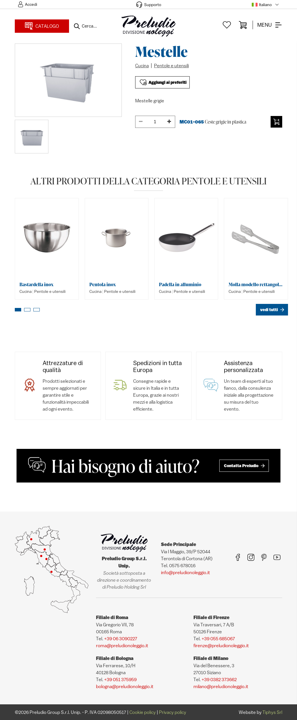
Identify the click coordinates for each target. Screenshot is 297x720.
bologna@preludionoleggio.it (124, 686)
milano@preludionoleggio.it (220, 686)
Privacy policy (172, 712)
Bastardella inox (36, 284)
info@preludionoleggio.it (185, 572)
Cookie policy (142, 712)
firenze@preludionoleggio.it (221, 645)
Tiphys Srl (272, 712)
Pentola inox (102, 284)
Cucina (142, 65)
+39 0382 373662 (219, 679)
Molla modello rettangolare (256, 284)
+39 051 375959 (120, 679)
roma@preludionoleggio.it (122, 645)
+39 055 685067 (218, 638)
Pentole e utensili (171, 65)
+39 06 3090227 (120, 638)
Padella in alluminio (180, 284)
